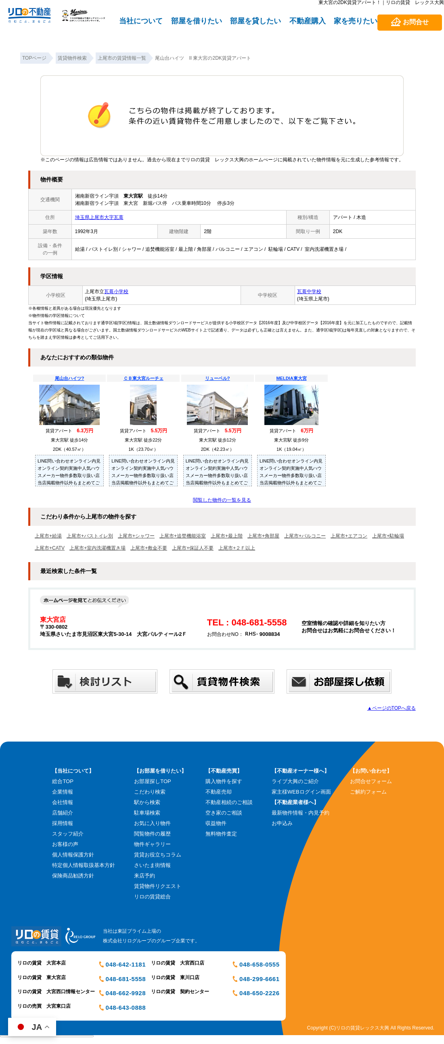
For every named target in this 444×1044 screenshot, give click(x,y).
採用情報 (62, 823)
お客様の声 (65, 844)
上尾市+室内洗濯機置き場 (97, 548)
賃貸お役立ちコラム (157, 855)
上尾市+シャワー (136, 536)
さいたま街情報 (152, 865)
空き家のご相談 (223, 813)
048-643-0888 (126, 1007)
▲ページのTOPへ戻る (391, 708)
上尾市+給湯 (48, 536)
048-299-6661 (259, 978)
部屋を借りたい (196, 21)
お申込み (282, 823)
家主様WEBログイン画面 (301, 792)
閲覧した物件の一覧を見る (222, 500)
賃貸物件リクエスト (157, 886)
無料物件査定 (221, 834)
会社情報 (62, 802)
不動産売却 (218, 792)
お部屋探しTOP (152, 781)
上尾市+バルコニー (305, 536)
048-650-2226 (259, 993)
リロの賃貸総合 (152, 897)
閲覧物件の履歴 (152, 834)
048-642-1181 (126, 964)
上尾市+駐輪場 (388, 536)
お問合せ (416, 22)
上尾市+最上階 (227, 536)
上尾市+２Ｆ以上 (236, 548)
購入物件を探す (223, 781)
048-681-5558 (126, 978)
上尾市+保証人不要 (193, 548)
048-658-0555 (259, 964)
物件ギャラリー (152, 844)
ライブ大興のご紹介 (295, 781)
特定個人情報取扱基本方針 (83, 865)
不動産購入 (307, 21)
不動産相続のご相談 (229, 802)
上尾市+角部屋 (263, 536)
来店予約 (144, 876)
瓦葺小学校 (116, 291)
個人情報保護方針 (73, 855)
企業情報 (62, 792)
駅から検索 (147, 802)
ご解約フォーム (368, 792)
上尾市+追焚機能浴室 (182, 536)
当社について (141, 21)
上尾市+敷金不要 (148, 548)
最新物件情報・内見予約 (300, 813)
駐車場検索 (147, 813)
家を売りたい (355, 21)
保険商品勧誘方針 (73, 876)
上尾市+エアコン (349, 536)
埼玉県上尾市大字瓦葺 (99, 217)
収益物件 (215, 823)
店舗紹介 (62, 813)
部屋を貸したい (255, 21)
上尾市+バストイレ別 (90, 536)
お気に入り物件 (152, 823)
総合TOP (62, 781)
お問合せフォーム (371, 781)
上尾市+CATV (50, 548)
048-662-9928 (126, 993)
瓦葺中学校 (309, 291)
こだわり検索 (149, 792)
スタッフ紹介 (68, 834)
